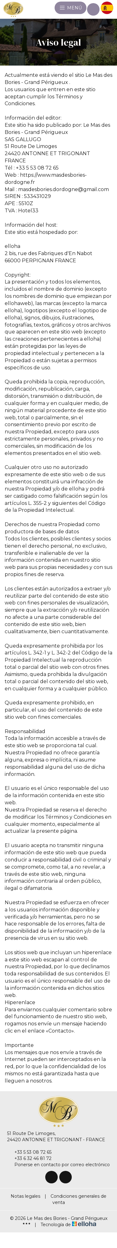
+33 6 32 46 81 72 (29, 1158)
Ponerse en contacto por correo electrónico (58, 1164)
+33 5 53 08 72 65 (29, 1152)
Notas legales (25, 1196)
